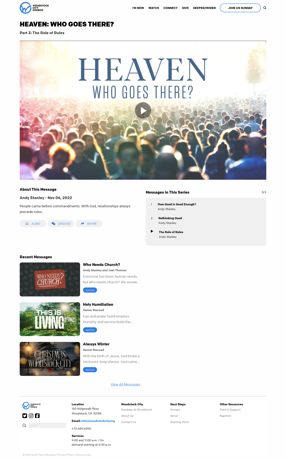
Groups (175, 409)
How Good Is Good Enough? (177, 204)
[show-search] (264, 8)
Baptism (225, 416)
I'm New (138, 8)
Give (185, 8)
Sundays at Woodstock (136, 409)
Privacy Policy (66, 454)
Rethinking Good (170, 218)
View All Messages (125, 384)
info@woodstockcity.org (98, 421)
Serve (174, 416)
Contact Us (128, 422)
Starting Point (179, 422)
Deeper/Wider (204, 8)
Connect (170, 8)
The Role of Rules (171, 232)
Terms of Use (83, 454)
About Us (127, 416)
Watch (153, 8)
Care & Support (230, 409)
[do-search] (47, 425)
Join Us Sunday (240, 8)
